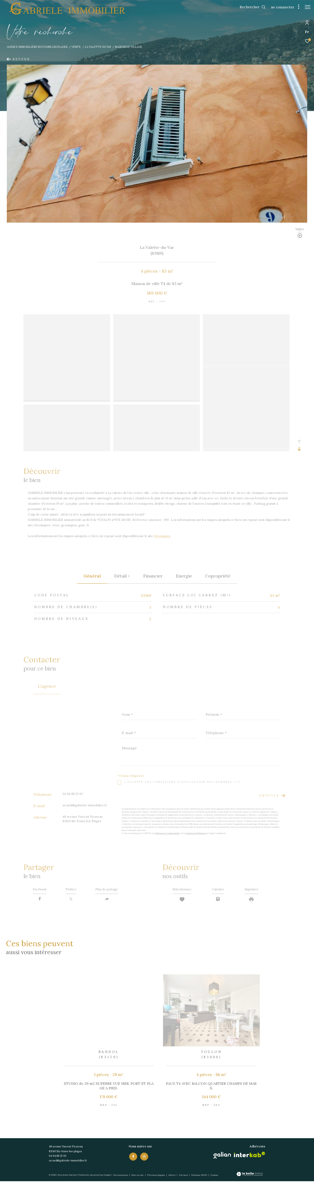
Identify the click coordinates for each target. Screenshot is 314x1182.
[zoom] (66, 317)
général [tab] (92, 576)
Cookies (214, 1176)
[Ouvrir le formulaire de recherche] (251, 7)
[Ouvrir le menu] (307, 7)
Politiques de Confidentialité (167, 833)
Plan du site (137, 1175)
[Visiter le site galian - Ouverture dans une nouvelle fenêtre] (222, 1155)
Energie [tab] (184, 576)
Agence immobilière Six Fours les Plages (37, 46)
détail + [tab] (122, 576)
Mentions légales (156, 1175)
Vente (76, 46)
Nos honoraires (120, 1175)
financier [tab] (153, 576)
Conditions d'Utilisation (195, 833)
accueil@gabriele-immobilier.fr (84, 805)
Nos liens (183, 1175)
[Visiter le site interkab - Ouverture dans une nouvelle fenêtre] (249, 1155)
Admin (172, 1175)
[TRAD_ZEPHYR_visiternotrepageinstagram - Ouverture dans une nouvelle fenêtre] (144, 1157)
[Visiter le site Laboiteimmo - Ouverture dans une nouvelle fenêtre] (249, 1175)
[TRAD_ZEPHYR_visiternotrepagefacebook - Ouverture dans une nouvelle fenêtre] (133, 1157)
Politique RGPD (199, 1175)
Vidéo (299, 229)
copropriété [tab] (217, 576)
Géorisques (162, 536)
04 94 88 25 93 (72, 794)
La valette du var (98, 46)
